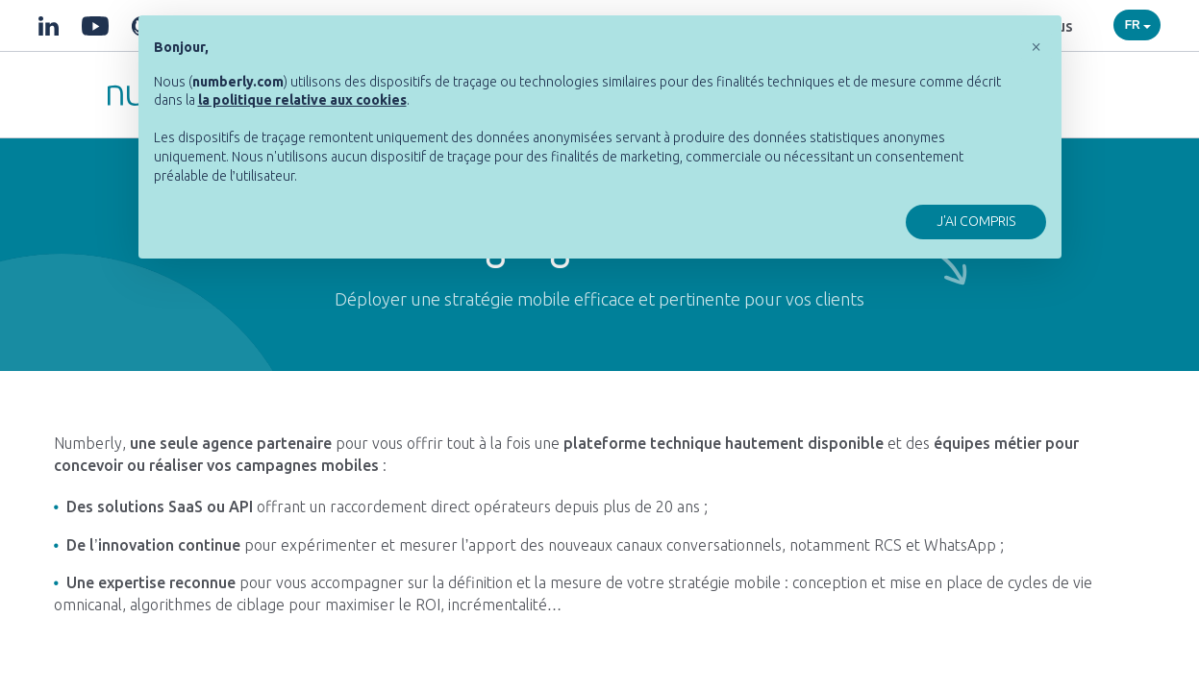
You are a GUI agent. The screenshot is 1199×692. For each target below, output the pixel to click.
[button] (1036, 46)
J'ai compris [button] (976, 221)
